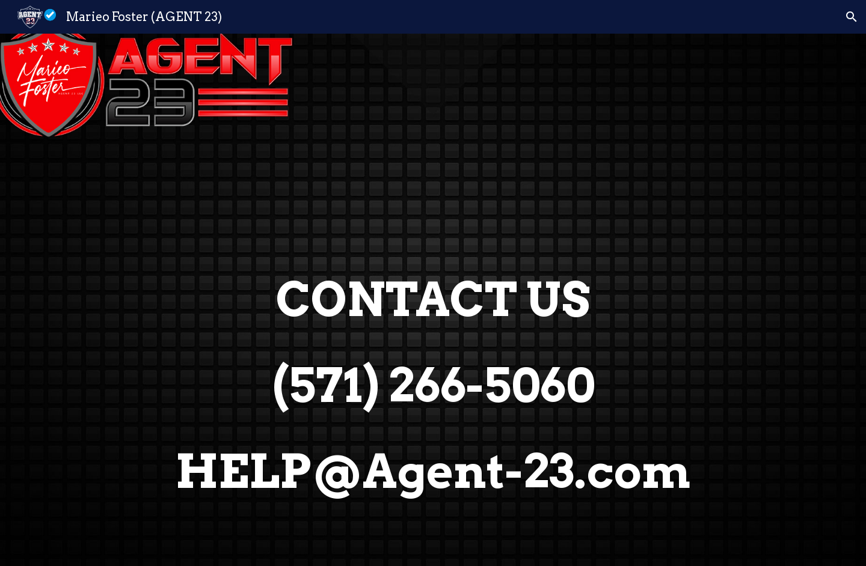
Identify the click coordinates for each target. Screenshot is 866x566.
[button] (851, 16)
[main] (433, 300)
